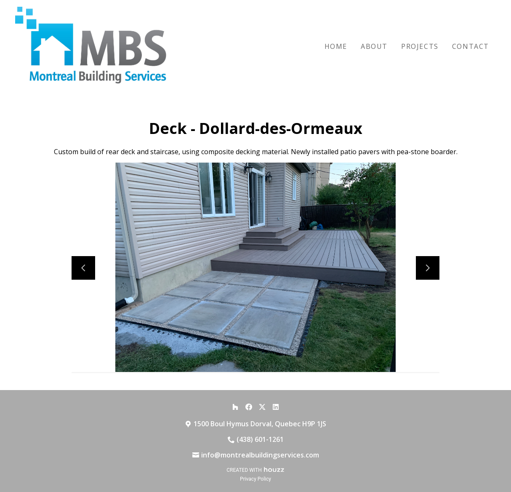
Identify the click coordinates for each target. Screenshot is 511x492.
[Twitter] (262, 406)
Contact (470, 46)
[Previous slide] (83, 268)
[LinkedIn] (275, 406)
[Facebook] (248, 406)
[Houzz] (235, 406)
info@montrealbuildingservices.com (260, 455)
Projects (420, 46)
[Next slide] (427, 268)
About (374, 46)
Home (336, 46)
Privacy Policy (255, 479)
